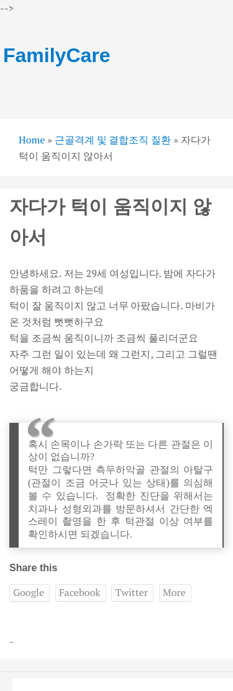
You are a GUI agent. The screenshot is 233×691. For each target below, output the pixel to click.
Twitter (131, 592)
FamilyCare (57, 55)
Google (28, 592)
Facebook (80, 592)
